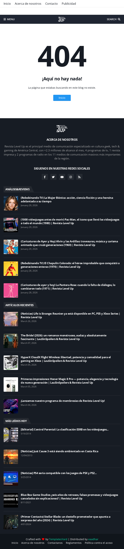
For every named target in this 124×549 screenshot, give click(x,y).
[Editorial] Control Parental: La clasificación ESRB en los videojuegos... (64, 429)
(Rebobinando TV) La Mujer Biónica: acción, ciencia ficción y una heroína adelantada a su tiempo (67, 199)
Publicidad (69, 4)
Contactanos (55, 542)
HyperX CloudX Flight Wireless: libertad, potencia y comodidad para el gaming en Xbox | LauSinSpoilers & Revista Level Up (66, 359)
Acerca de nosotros (28, 4)
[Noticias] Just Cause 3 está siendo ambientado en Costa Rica (59, 451)
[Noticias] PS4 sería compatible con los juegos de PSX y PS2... (59, 473)
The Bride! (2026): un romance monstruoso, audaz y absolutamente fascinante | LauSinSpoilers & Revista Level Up (63, 337)
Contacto (51, 4)
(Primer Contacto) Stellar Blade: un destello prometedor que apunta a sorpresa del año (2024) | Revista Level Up (65, 518)
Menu (11, 19)
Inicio (7, 4)
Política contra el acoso (98, 542)
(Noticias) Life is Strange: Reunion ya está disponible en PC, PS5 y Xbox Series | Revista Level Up (70, 315)
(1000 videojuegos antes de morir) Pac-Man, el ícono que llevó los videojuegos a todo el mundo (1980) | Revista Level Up (70, 221)
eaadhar (93, 539)
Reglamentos (74, 542)
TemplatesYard (58, 539)
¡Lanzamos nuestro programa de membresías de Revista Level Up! (63, 401)
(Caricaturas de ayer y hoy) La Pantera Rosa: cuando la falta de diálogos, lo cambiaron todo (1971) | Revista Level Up (68, 286)
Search (112, 19)
